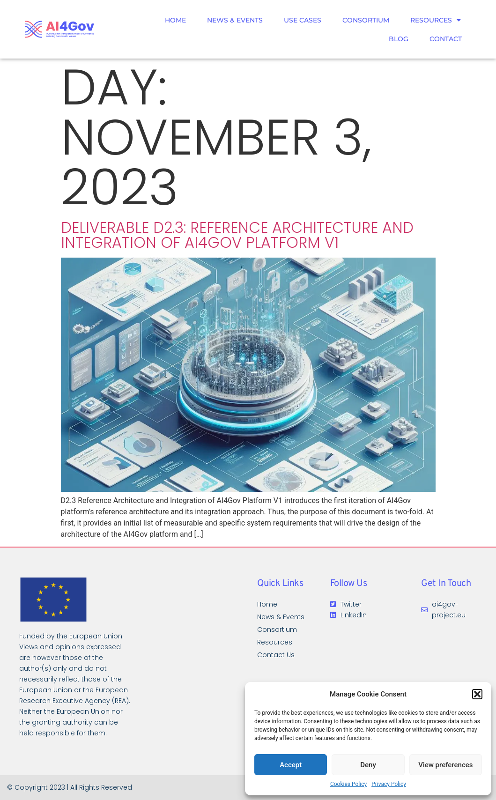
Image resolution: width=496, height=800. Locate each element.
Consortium (365, 20)
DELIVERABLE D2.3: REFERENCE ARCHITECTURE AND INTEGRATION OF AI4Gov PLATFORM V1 (237, 235)
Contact (445, 39)
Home (175, 20)
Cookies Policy (348, 784)
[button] (477, 694)
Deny (368, 765)
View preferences (445, 765)
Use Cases (302, 20)
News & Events (235, 20)
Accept (291, 765)
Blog (398, 39)
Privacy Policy (388, 784)
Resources (435, 20)
